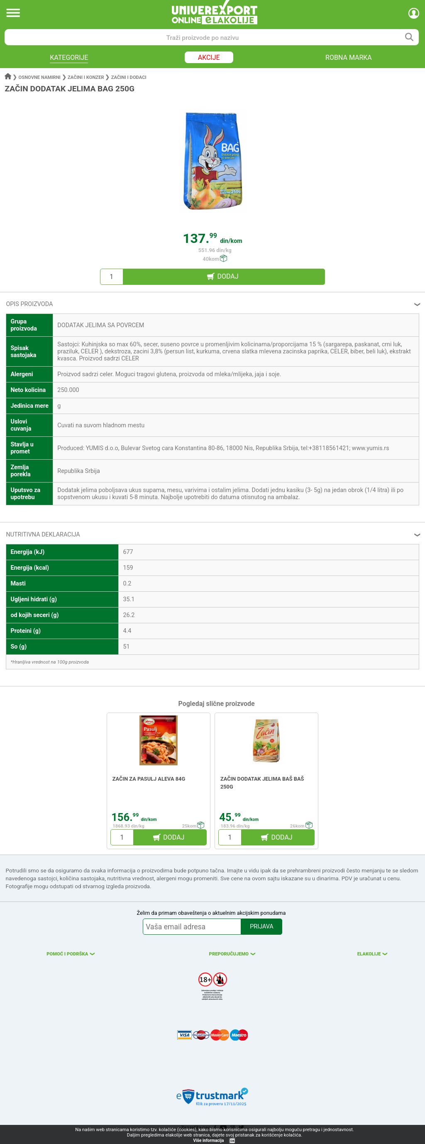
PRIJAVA (261, 926)
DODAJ (227, 276)
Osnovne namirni (40, 77)
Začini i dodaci (129, 77)
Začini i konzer (86, 77)
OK (232, 1141)
